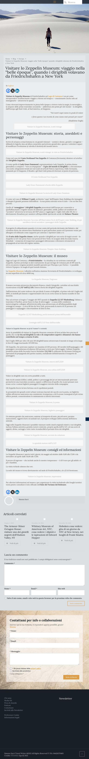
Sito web (61, 589)
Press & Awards (10, 703)
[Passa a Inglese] (11, 85)
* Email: (13, 641)
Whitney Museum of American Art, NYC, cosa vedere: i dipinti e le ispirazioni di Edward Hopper (44, 532)
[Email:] (44, 645)
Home (7, 59)
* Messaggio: (15, 651)
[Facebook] (8, 91)
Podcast (7, 705)
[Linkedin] (17, 91)
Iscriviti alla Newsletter (13, 710)
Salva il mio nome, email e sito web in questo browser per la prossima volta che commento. (44, 598)
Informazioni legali (11, 717)
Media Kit (8, 700)
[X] (13, 91)
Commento (9, 563)
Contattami (8, 708)
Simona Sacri (24, 499)
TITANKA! (15, 755)
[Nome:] (44, 635)
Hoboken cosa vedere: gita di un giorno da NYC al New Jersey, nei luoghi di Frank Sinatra (71, 530)
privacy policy (36, 668)
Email (34, 589)
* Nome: (13, 631)
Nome (7, 589)
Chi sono (7, 698)
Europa (21, 59)
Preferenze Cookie (11, 715)
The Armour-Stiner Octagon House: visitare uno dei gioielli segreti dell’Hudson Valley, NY (16, 532)
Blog (14, 59)
